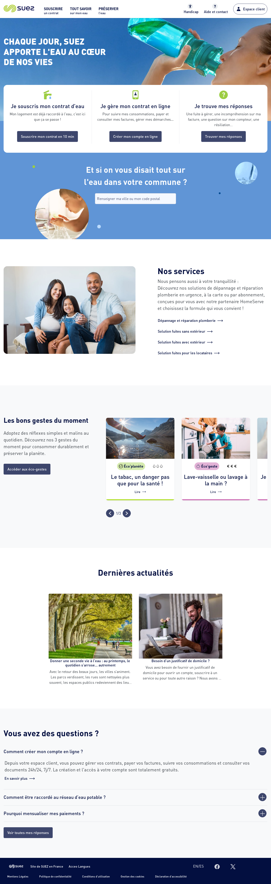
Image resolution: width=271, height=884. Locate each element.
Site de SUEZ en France (46, 866)
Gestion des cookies (132, 876)
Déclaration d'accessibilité (171, 876)
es (201, 866)
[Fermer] (262, 751)
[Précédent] (110, 513)
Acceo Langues (79, 866)
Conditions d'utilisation (96, 876)
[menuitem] (53, 12)
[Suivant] (127, 513)
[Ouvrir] (262, 797)
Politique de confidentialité (55, 876)
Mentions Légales (17, 876)
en (195, 866)
